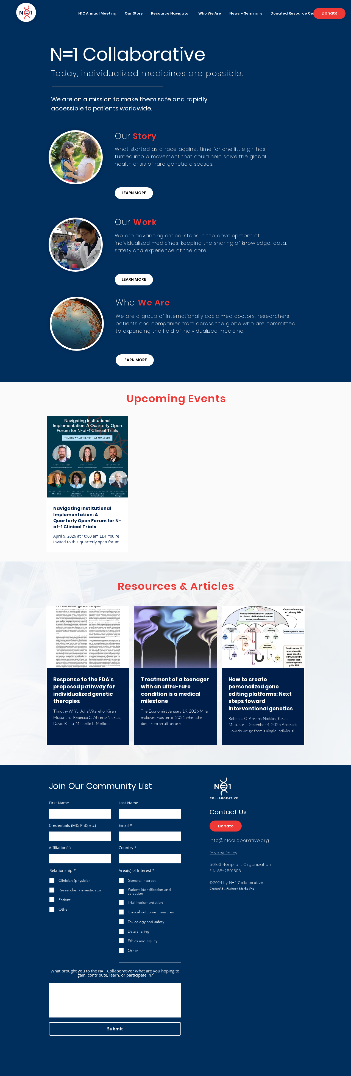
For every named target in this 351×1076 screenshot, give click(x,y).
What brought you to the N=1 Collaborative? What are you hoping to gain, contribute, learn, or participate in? (115, 973)
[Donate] (329, 13)
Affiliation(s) (60, 848)
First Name (59, 803)
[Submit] (115, 1029)
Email (124, 825)
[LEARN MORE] (134, 193)
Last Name (128, 803)
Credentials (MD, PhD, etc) (72, 825)
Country (126, 848)
